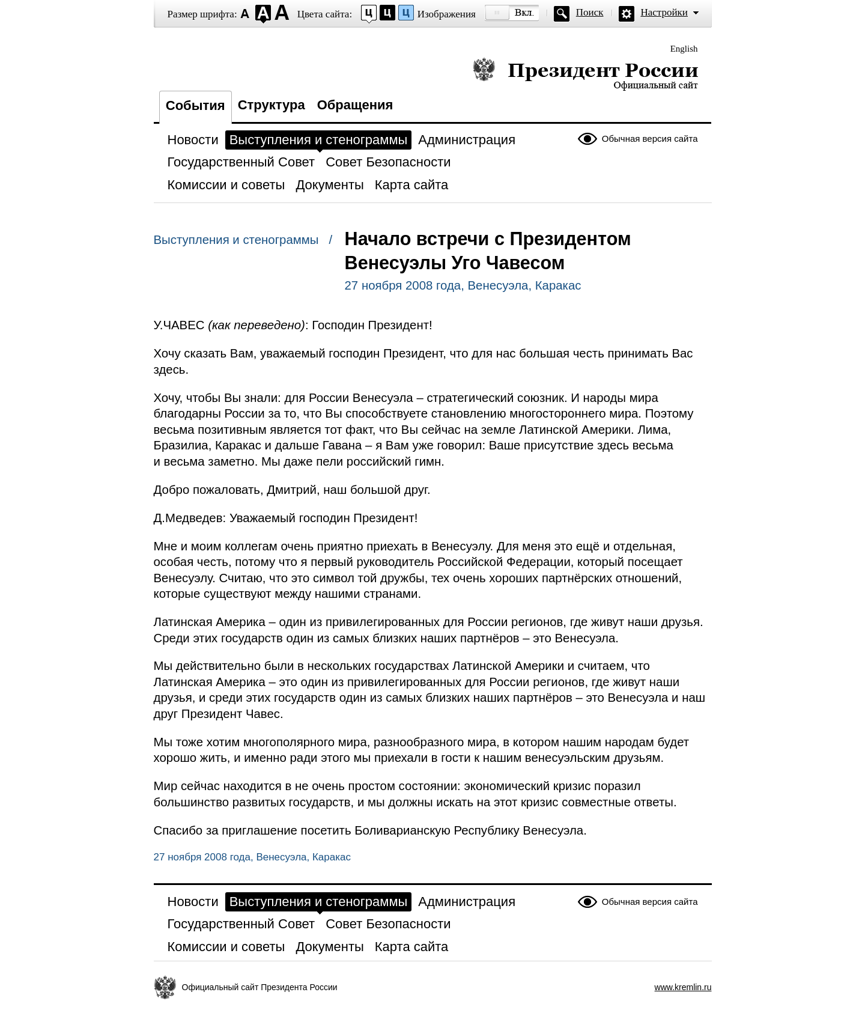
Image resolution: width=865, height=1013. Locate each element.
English (684, 48)
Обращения (355, 104)
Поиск (590, 12)
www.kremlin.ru (683, 987)
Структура (271, 104)
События (195, 105)
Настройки (664, 12)
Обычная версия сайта (650, 138)
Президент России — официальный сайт (585, 73)
